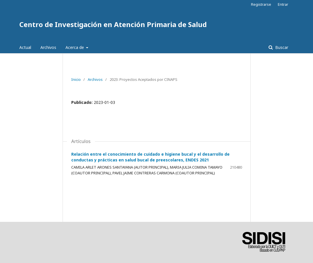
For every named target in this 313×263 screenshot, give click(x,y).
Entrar (283, 4)
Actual (25, 47)
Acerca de (75, 47)
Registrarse (261, 4)
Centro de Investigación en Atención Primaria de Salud (113, 24)
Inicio (76, 79)
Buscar (281, 47)
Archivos (48, 47)
